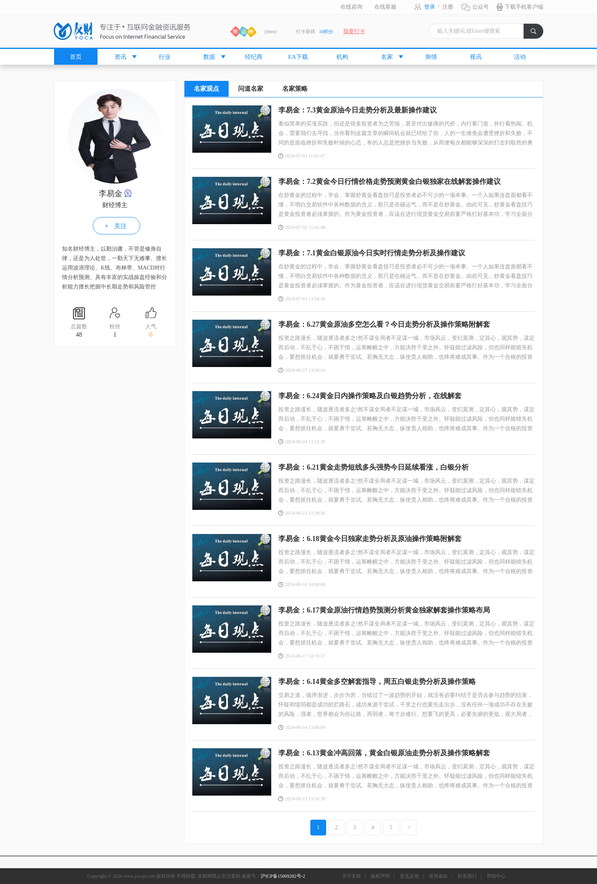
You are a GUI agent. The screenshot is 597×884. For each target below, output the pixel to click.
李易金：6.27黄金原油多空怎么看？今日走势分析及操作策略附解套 (384, 324)
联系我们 (467, 876)
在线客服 (385, 7)
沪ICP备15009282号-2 (283, 876)
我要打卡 (354, 31)
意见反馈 (409, 876)
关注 (120, 226)
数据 (209, 57)
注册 (447, 7)
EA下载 (298, 57)
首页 (76, 57)
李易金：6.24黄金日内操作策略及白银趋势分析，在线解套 (370, 396)
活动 (520, 57)
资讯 (120, 57)
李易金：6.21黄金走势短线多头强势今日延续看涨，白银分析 (373, 467)
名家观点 (206, 88)
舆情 (431, 57)
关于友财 (351, 876)
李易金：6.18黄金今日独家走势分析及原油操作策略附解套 (370, 539)
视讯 (476, 57)
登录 (429, 7)
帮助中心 (496, 876)
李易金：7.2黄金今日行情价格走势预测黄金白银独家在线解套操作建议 (389, 181)
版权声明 (380, 876)
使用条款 (438, 876)
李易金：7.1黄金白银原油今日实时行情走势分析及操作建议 (371, 253)
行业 (165, 57)
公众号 (480, 7)
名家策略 (295, 88)
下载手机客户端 (524, 7)
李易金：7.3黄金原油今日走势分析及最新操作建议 (357, 110)
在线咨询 (351, 7)
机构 (342, 57)
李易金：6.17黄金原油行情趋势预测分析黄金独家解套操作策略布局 (384, 610)
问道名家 (250, 88)
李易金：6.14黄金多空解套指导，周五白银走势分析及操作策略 (377, 681)
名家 (387, 57)
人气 (151, 331)
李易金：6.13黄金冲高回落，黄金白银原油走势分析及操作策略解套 (384, 753)
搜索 (537, 33)
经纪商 (254, 57)
